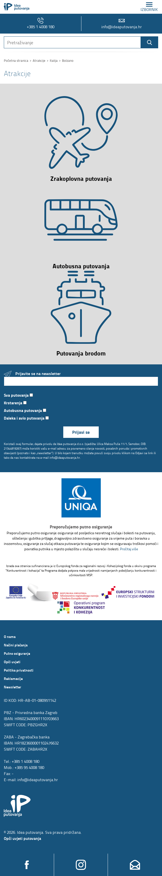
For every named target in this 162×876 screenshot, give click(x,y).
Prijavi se (81, 432)
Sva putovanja (18, 395)
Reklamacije (13, 678)
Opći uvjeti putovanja (22, 838)
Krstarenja (15, 403)
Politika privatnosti (18, 670)
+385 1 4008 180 (40, 23)
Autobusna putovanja (25, 410)
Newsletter (12, 686)
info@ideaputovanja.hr (121, 23)
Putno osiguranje (17, 653)
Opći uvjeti (12, 661)
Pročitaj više (129, 548)
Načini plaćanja (16, 644)
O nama (10, 636)
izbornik (149, 6)
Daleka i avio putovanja (26, 418)
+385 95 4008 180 (29, 767)
